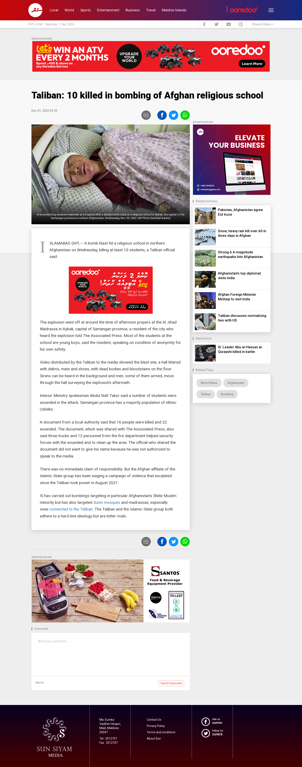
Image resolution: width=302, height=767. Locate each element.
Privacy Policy (156, 726)
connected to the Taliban (71, 509)
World (69, 10)
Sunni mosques (106, 502)
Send (171, 683)
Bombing (227, 394)
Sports (85, 10)
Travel (151, 10)
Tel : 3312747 (108, 738)
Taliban (206, 394)
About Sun (154, 738)
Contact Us (154, 719)
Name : (40, 682)
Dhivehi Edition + (263, 24)
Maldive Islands (174, 10)
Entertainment (108, 10)
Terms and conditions (161, 732)
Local (54, 10)
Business (133, 10)
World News (209, 383)
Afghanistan (236, 383)
